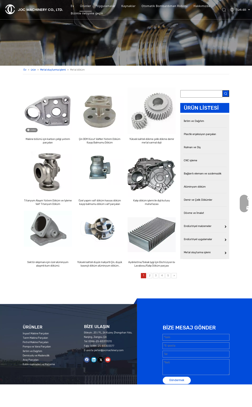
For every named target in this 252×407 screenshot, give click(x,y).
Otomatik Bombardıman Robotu (165, 6)
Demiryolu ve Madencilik (36, 355)
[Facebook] (87, 360)
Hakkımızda (202, 6)
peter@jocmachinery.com (109, 350)
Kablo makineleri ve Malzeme (39, 364)
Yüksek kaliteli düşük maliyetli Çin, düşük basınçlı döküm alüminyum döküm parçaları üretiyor (99, 264)
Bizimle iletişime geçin (87, 13)
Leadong (212, 394)
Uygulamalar (106, 6)
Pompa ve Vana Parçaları (37, 346)
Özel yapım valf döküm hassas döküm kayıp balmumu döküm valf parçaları (100, 202)
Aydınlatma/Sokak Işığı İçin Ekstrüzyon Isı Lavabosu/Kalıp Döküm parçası (151, 264)
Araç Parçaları (30, 359)
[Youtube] (108, 360)
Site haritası (178, 394)
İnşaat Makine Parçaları (36, 333)
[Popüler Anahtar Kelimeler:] (225, 93)
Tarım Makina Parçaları (35, 337)
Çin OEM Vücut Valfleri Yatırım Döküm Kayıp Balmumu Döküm (99, 141)
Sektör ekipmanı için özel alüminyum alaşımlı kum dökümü (47, 264)
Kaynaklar (128, 6)
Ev (72, 6)
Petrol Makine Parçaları (35, 342)
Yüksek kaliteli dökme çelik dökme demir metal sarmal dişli (151, 141)
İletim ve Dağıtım (32, 351)
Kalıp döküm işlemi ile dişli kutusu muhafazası (151, 202)
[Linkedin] (94, 360)
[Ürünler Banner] (126, 33)
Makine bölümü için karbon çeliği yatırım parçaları (48, 141)
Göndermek (176, 380)
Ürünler (85, 6)
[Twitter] (101, 360)
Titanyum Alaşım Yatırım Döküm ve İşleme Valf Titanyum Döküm (48, 202)
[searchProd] (201, 94)
